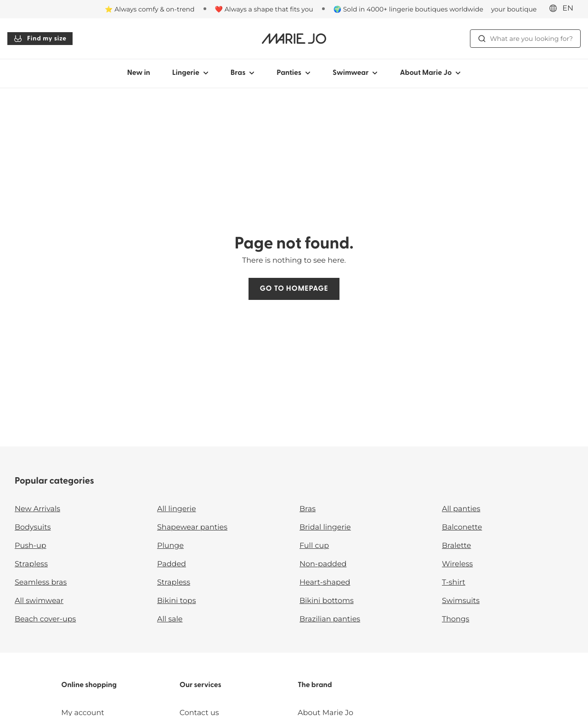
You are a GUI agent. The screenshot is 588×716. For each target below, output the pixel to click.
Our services (200, 685)
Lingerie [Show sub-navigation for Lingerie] (190, 73)
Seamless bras (41, 582)
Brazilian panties (330, 619)
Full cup (314, 545)
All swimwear (39, 601)
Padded (171, 564)
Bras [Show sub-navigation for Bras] (243, 73)
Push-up (30, 545)
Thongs (455, 619)
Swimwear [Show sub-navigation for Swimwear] (355, 73)
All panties (461, 509)
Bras (308, 509)
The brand (315, 685)
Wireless (457, 564)
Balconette (462, 527)
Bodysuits (33, 527)
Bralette (456, 545)
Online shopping (89, 685)
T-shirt (453, 582)
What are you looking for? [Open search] (525, 38)
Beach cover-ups (45, 619)
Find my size (40, 38)
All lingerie (176, 509)
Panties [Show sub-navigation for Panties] (294, 73)
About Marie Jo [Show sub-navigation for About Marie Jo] (430, 73)
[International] (564, 9)
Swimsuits (461, 601)
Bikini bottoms (327, 601)
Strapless (31, 564)
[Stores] (501, 9)
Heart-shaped (325, 582)
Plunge (170, 545)
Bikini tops (176, 601)
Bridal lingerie (325, 527)
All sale (170, 619)
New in (138, 73)
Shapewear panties (192, 527)
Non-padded (323, 564)
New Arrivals (37, 509)
